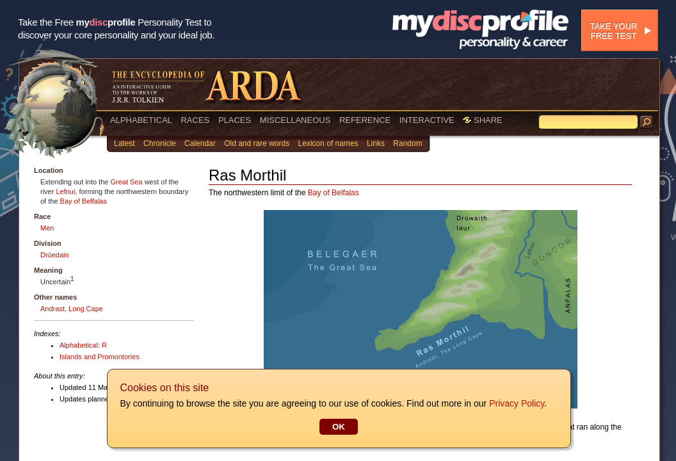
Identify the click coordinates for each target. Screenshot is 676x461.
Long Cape (85, 308)
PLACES (234, 120)
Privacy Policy (515, 403)
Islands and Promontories (100, 356)
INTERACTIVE (427, 120)
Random (407, 143)
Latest (124, 143)
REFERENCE (364, 120)
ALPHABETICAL (141, 120)
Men (47, 228)
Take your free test (613, 30)
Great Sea (126, 182)
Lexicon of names (328, 143)
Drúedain (54, 255)
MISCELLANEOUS (295, 120)
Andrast (52, 308)
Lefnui (65, 191)
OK (338, 427)
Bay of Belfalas (83, 201)
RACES (195, 120)
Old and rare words (256, 143)
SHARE (482, 120)
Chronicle (159, 143)
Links (376, 143)
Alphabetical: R (83, 345)
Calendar (200, 143)
